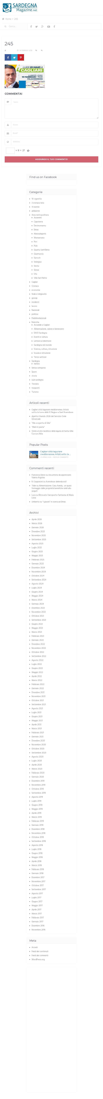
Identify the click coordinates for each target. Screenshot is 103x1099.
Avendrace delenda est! (56, 481)
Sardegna (36, 361)
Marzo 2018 (37, 865)
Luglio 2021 (36, 712)
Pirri (35, 241)
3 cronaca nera (38, 203)
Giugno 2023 (37, 624)
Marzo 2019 (37, 817)
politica (35, 314)
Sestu (36, 266)
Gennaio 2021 (37, 736)
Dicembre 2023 (38, 608)
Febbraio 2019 (38, 821)
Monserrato (39, 237)
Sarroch (37, 258)
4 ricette (35, 207)
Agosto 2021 (37, 708)
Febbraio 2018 (38, 869)
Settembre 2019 (39, 793)
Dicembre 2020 (38, 740)
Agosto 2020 (37, 756)
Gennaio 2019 (37, 825)
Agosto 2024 (37, 583)
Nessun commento (51, 50)
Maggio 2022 (37, 672)
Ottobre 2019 (38, 789)
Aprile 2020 (37, 764)
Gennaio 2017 (37, 921)
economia (36, 290)
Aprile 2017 (36, 909)
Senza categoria (38, 368)
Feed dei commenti (40, 955)
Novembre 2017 (38, 881)
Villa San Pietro (40, 278)
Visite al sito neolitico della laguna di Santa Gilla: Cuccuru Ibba (52, 432)
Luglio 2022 (37, 664)
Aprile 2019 (36, 813)
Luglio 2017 (36, 897)
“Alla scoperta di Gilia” (41, 423)
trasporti (36, 388)
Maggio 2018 (37, 857)
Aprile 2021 (36, 724)
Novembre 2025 (39, 535)
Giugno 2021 (37, 716)
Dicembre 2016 (38, 925)
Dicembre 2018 (38, 829)
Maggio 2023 (37, 628)
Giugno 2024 (37, 592)
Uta (35, 274)
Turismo (35, 392)
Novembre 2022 (39, 648)
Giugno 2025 (37, 551)
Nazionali (35, 310)
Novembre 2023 (39, 612)
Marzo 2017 (37, 913)
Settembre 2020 (39, 752)
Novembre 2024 (39, 571)
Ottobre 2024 (38, 575)
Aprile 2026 (37, 519)
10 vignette (37, 199)
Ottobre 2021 (38, 700)
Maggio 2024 (37, 596)
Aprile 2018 (36, 861)
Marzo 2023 (37, 632)
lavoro (34, 306)
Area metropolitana (40, 215)
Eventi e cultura (41, 337)
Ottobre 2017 (38, 885)
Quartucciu (38, 254)
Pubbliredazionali (39, 318)
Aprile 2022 (37, 676)
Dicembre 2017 (38, 877)
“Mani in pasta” (38, 427)
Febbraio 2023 (38, 636)
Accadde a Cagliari (42, 325)
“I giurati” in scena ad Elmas (54, 501)
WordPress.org (38, 959)
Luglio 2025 (37, 547)
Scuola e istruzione (42, 353)
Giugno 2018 (37, 853)
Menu (93, 4)
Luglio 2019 (36, 801)
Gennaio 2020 (38, 777)
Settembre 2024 (39, 579)
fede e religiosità (39, 294)
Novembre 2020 (39, 744)
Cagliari (35, 282)
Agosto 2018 (37, 845)
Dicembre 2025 (38, 531)
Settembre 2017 (39, 889)
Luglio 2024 (37, 588)
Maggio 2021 (37, 720)
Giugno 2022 (37, 668)
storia (34, 376)
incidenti (35, 302)
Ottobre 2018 (38, 837)
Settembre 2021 (39, 704)
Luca (34, 495)
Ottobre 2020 (38, 748)
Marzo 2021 (37, 728)
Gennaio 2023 (38, 640)
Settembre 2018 (39, 841)
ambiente (36, 211)
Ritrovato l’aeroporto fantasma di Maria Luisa (52, 496)
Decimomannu (40, 225)
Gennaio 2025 (38, 563)
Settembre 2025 (39, 539)
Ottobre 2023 (38, 616)
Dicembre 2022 (38, 644)
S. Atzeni (10, 50)
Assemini (38, 217)
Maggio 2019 (37, 809)
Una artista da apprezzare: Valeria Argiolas (51, 476)
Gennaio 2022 (38, 688)
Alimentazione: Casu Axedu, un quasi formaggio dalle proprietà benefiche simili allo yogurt (51, 488)
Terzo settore (40, 357)
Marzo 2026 (37, 523)
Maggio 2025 (37, 555)
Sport (34, 372)
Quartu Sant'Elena (41, 250)
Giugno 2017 (37, 901)
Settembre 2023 (39, 620)
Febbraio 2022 (38, 684)
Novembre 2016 (38, 929)
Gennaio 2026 (38, 527)
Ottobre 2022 (38, 652)
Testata (35, 384)
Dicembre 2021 (38, 692)
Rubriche (35, 322)
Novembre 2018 (38, 833)
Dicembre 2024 (38, 567)
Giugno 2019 (37, 805)
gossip (34, 298)
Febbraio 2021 (38, 732)
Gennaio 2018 (37, 873)
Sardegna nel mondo (43, 345)
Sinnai (36, 270)
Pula (35, 245)
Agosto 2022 (37, 660)
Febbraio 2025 (38, 559)
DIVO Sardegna (40, 333)
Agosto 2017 (37, 893)
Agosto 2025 (37, 543)
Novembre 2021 (38, 696)
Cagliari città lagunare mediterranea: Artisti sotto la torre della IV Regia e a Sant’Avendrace (52, 411)
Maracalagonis (40, 233)
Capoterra (38, 221)
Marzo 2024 (37, 600)
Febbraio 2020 (38, 773)
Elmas (36, 229)
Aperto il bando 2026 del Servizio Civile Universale (49, 418)
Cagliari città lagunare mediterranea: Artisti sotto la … (55, 452)
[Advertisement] (51, 988)
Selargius (38, 262)
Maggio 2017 (37, 905)
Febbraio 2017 (38, 917)
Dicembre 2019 (38, 781)
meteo (37, 363)
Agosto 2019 (37, 797)
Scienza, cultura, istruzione (45, 349)
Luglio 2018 (36, 849)
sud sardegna (37, 380)
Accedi (35, 947)
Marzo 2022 (37, 680)
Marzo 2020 (37, 769)
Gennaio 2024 (38, 604)
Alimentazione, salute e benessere (49, 329)
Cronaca (35, 286)
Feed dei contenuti (40, 951)
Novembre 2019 (38, 785)
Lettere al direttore (42, 341)
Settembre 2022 (39, 656)
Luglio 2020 (37, 760)
